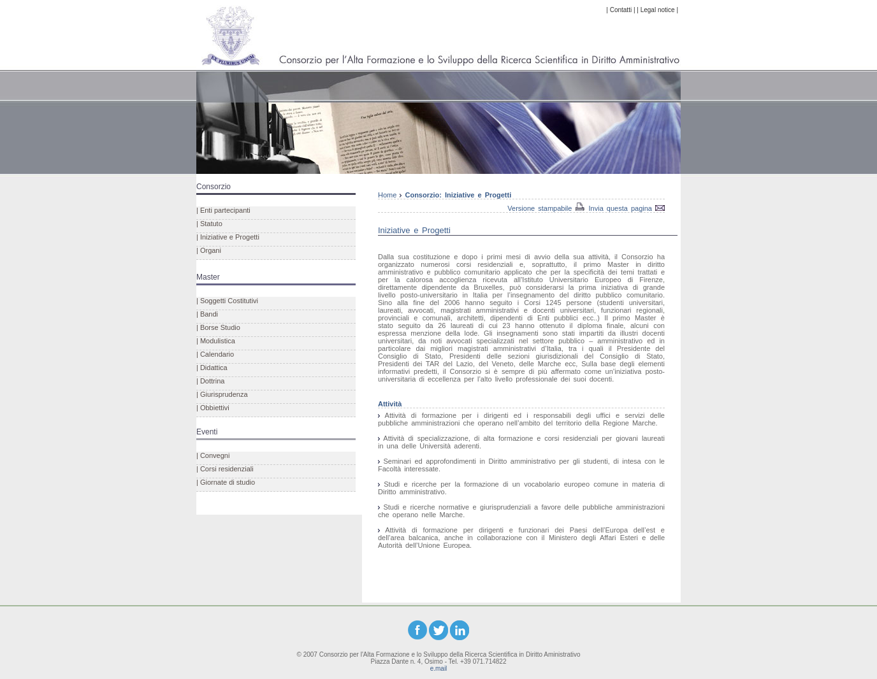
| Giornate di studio (225, 482)
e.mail (438, 668)
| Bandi (207, 314)
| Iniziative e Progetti (227, 237)
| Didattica (212, 367)
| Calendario (215, 354)
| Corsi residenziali (225, 469)
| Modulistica (215, 341)
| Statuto (209, 223)
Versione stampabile (539, 208)
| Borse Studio (218, 327)
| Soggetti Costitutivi (227, 300)
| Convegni (212, 455)
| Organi (208, 250)
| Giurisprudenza (222, 394)
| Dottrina (210, 381)
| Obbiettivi (212, 407)
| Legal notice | (657, 9)
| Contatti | (620, 9)
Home (390, 195)
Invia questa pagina (622, 208)
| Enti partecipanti (223, 210)
